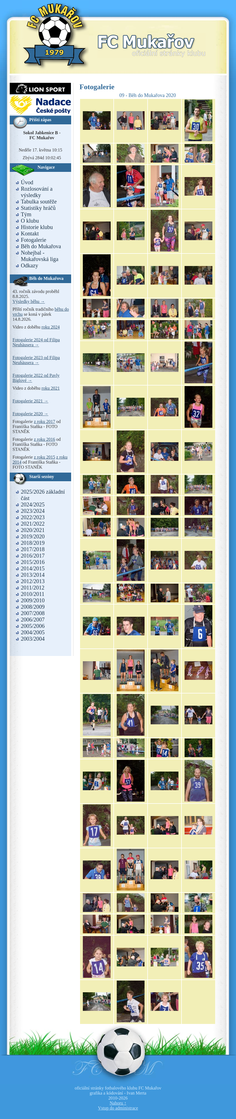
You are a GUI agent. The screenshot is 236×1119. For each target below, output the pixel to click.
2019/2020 (33, 536)
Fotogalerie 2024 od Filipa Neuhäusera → (36, 342)
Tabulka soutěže (39, 201)
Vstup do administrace (118, 1108)
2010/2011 (32, 594)
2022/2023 (33, 517)
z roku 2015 (44, 457)
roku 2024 (50, 327)
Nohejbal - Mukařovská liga (39, 256)
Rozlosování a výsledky (37, 192)
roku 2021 (50, 388)
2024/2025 (33, 504)
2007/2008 (33, 613)
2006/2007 (33, 619)
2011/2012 (32, 588)
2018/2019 (33, 543)
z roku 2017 (44, 421)
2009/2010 (33, 600)
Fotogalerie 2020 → (30, 413)
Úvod (27, 182)
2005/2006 (33, 626)
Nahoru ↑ (118, 1103)
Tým (26, 214)
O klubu (30, 221)
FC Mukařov (152, 38)
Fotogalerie (33, 240)
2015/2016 (33, 562)
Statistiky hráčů (38, 208)
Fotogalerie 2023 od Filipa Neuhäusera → (36, 360)
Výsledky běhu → (29, 301)
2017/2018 (33, 549)
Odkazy (29, 265)
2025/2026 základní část (43, 495)
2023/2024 (33, 511)
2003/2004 (33, 639)
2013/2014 (33, 575)
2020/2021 (33, 530)
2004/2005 (33, 632)
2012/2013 (33, 581)
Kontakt (30, 233)
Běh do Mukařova (41, 246)
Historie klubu (37, 227)
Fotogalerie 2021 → (30, 401)
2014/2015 (33, 568)
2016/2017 (33, 556)
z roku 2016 (44, 439)
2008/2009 (33, 607)
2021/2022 (33, 524)
